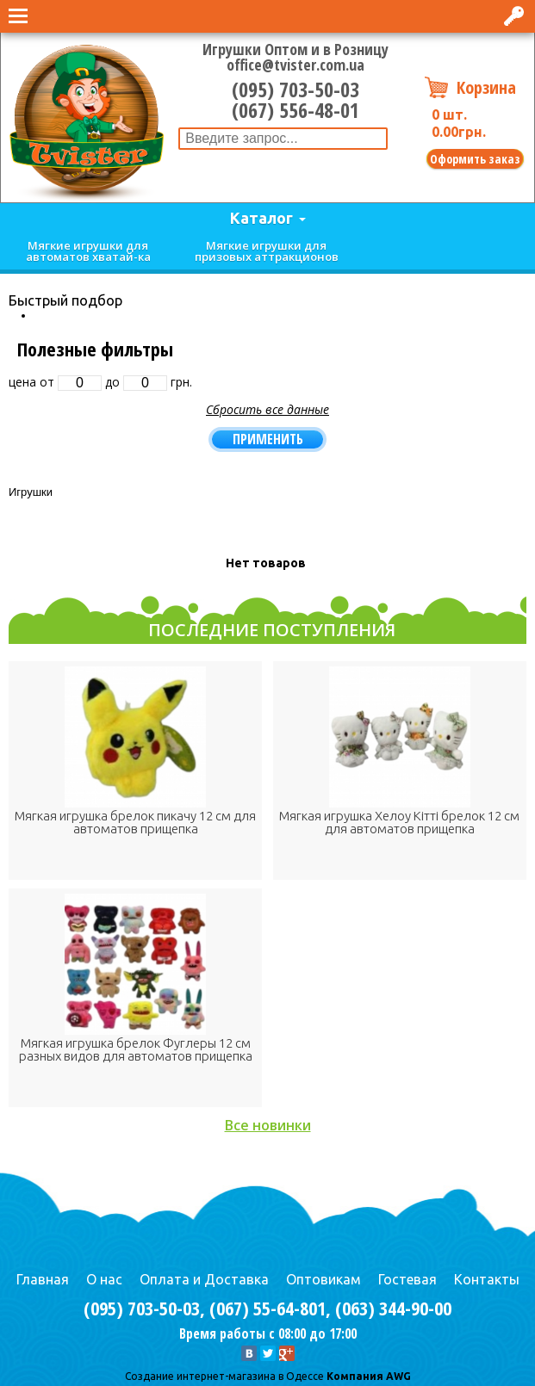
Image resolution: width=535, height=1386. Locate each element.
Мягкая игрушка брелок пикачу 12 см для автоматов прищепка (135, 822)
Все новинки (268, 1125)
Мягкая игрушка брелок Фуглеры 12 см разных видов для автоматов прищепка (135, 1049)
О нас (104, 1279)
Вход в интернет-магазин (515, 16)
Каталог (261, 217)
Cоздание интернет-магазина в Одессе (224, 1376)
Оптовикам (323, 1279)
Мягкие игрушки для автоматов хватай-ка (88, 251)
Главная (42, 1279)
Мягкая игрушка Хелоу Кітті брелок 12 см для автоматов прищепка (399, 822)
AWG (397, 1376)
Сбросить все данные (267, 409)
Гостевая (407, 1279)
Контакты (486, 1279)
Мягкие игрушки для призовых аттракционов (267, 251)
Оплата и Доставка (204, 1279)
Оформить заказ (475, 159)
